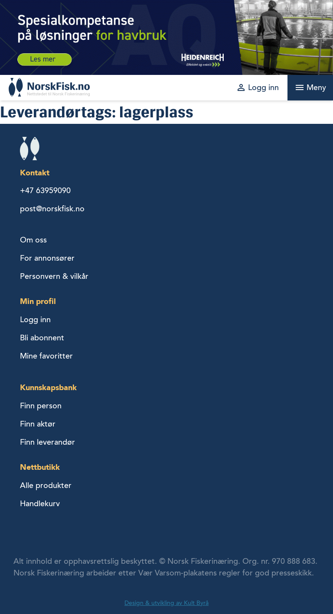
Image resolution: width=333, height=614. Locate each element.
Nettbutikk (40, 467)
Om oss (33, 240)
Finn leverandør (47, 442)
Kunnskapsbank (48, 387)
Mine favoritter (46, 356)
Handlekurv (40, 503)
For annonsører (47, 258)
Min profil (38, 301)
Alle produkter (46, 485)
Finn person (41, 405)
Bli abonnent (42, 338)
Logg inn (35, 319)
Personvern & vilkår (54, 276)
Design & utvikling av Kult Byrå (166, 603)
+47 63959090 (45, 190)
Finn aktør (38, 424)
